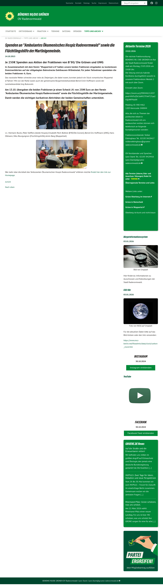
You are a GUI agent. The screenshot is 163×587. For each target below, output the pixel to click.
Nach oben (10, 187)
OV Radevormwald (13, 38)
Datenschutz (113, 3)
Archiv (43, 38)
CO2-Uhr (128, 289)
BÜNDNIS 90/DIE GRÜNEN (36, 14)
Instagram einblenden (141, 367)
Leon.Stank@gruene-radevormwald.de (103, 584)
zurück (8, 181)
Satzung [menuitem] (66, 31)
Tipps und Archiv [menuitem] (92, 31)
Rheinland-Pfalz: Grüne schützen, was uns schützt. (138, 506)
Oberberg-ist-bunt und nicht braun (140, 212)
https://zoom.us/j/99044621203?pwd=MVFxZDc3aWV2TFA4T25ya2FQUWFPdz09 (140, 96)
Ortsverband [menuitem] (25, 31)
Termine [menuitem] (55, 31)
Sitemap (86, 3)
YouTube (128, 376)
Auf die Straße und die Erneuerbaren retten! (136, 450)
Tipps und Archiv (31, 38)
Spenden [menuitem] (77, 31)
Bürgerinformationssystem (139, 236)
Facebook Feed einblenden (141, 433)
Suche (94, 3)
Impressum (102, 3)
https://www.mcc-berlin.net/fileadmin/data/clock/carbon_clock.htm (141, 343)
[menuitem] (69, 3)
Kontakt (78, 3)
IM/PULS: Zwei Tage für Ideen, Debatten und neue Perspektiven (140, 478)
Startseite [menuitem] (10, 31)
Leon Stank (83, 584)
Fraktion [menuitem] (41, 31)
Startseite (69, 3)
